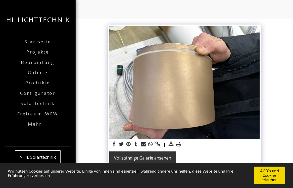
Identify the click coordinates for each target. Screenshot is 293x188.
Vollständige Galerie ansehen (142, 158)
